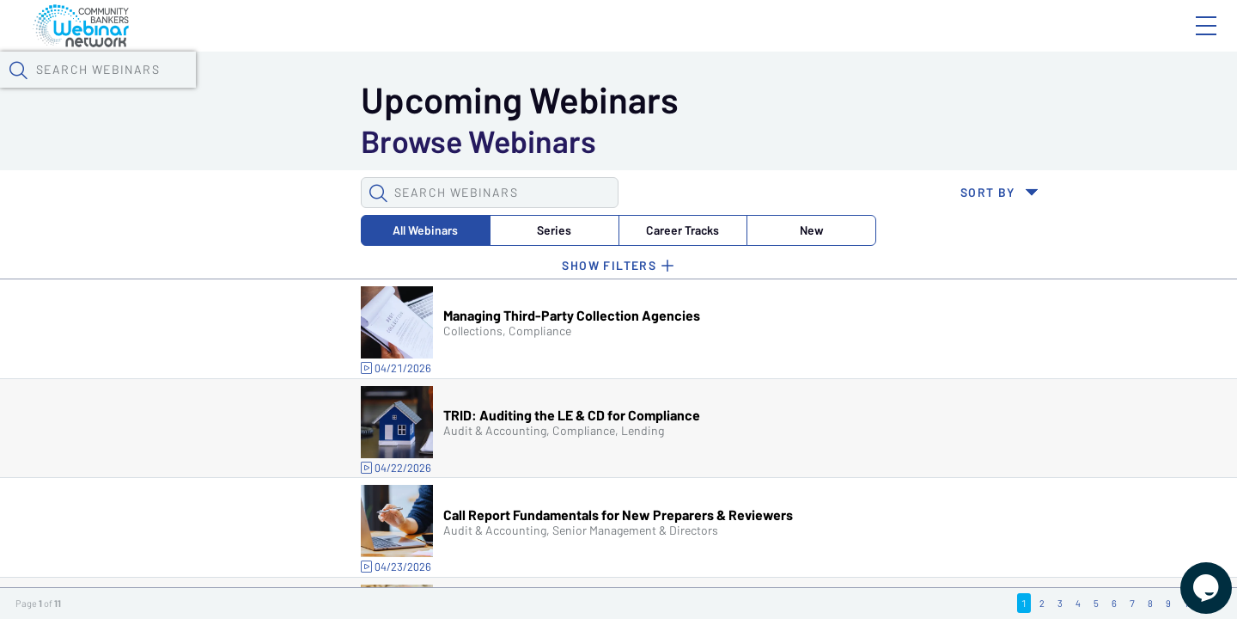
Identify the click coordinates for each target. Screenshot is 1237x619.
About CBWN (1068, 40)
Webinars (305, 90)
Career (376, 326)
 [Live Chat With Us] (1190, 576)
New (484, 326)
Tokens (486, 90)
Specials (603, 90)
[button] (899, 88)
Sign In (1186, 40)
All (162, 326)
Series (270, 326)
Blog (961, 40)
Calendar (400, 90)
